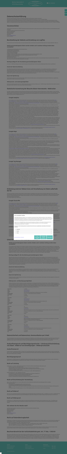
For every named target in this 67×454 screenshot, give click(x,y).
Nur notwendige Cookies (30, 237)
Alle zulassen (48, 237)
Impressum (22, 237)
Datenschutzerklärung (17, 237)
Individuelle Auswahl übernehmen (39, 237)
